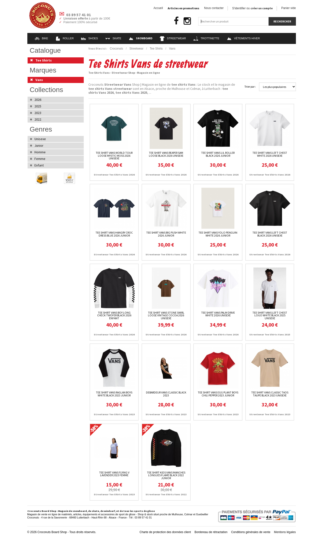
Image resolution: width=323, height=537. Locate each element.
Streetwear (173, 38)
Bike (41, 38)
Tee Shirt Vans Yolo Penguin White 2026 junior (217, 234)
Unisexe (40, 139)
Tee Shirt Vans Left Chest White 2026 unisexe (269, 154)
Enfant (39, 165)
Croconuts (116, 48)
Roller (64, 38)
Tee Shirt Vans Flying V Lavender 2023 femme (114, 474)
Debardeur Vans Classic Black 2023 (166, 394)
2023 (37, 113)
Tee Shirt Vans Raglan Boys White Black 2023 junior (114, 394)
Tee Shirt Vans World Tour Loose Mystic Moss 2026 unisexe (114, 155)
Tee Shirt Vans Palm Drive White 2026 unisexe (218, 314)
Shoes (89, 38)
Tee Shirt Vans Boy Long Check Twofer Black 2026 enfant (114, 315)
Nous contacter (214, 8)
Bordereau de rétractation (211, 532)
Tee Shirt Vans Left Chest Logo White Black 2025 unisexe (269, 315)
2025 (37, 106)
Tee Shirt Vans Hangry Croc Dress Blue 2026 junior (114, 234)
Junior (38, 145)
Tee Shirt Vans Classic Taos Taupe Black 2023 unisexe (269, 394)
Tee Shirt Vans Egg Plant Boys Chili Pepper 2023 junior (218, 394)
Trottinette (206, 38)
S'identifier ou (252, 8)
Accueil (158, 8)
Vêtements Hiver (243, 38)
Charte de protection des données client (165, 532)
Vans (172, 48)
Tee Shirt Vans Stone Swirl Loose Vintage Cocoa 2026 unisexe (166, 315)
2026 (37, 99)
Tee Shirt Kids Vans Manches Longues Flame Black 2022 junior (166, 475)
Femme (39, 158)
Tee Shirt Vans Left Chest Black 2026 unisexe (269, 234)
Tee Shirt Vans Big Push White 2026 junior (166, 234)
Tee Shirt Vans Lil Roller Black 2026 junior (218, 154)
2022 (37, 119)
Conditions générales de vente (251, 532)
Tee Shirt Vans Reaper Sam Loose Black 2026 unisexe (166, 154)
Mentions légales (285, 532)
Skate (113, 38)
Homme (40, 152)
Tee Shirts (156, 48)
